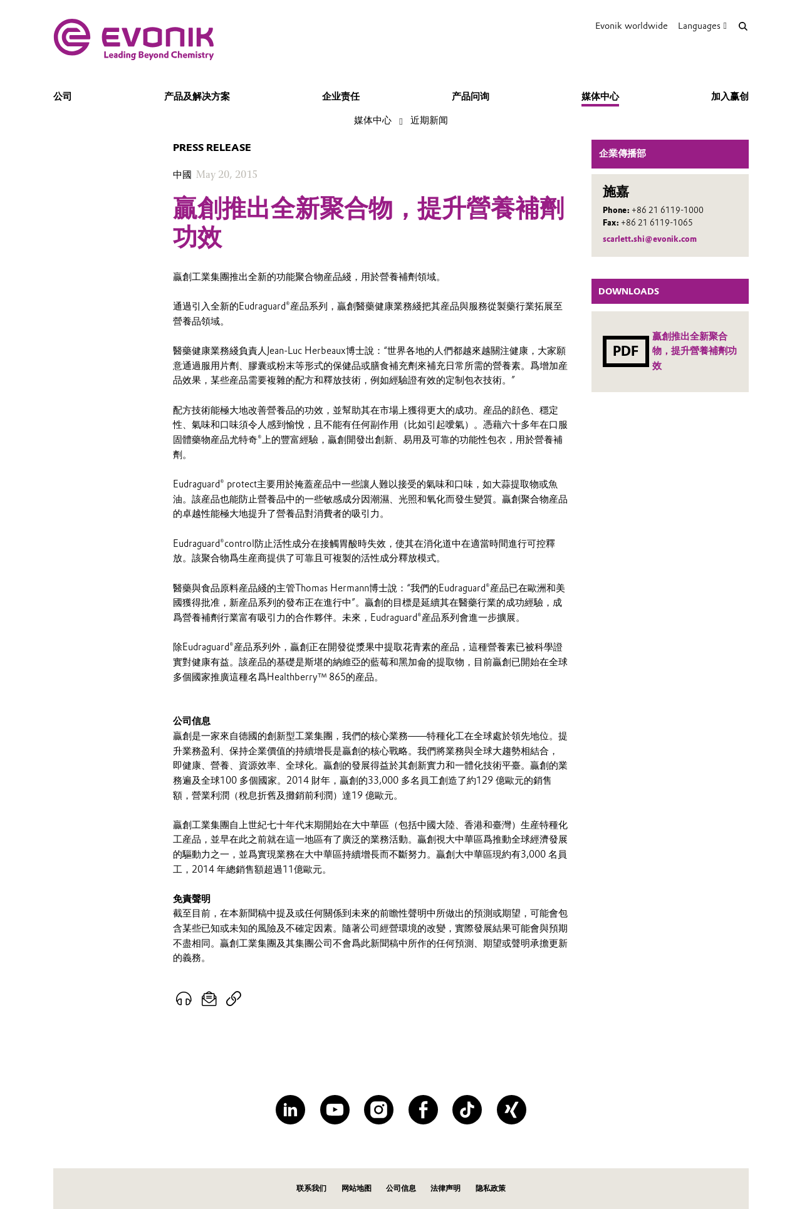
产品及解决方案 (197, 96)
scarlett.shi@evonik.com (650, 239)
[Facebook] (423, 1109)
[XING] (511, 1109)
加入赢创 (730, 96)
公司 (62, 96)
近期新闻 (429, 120)
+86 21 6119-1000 (668, 210)
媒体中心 (600, 96)
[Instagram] (378, 1109)
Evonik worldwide (631, 25)
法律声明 (445, 1188)
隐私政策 (491, 1188)
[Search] (743, 26)
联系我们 (311, 1188)
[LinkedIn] (290, 1109)
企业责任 (341, 96)
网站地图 (356, 1188)
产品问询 (470, 96)
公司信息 (401, 1188)
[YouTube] (335, 1109)
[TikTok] (467, 1109)
